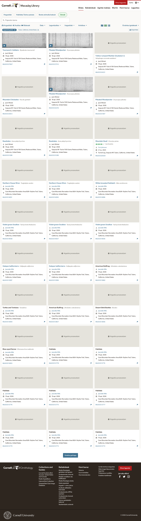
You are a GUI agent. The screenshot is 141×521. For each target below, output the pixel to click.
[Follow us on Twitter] (124, 476)
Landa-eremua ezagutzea (106, 467)
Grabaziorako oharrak (66, 474)
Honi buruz (125, 8)
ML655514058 (7, 239)
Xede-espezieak (64, 483)
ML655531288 (7, 155)
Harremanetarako (84, 475)
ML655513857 (54, 322)
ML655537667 (8, 64)
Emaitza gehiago (70, 455)
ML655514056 (100, 239)
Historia (81, 470)
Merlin (115, 8)
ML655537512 (54, 64)
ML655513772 (100, 446)
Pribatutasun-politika (105, 473)
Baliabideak (90, 8)
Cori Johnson (102, 147)
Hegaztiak (8, 15)
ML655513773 (54, 446)
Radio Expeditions (45, 479)
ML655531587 (100, 114)
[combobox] (37, 20)
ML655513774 (100, 363)
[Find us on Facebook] (119, 476)
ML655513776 (7, 405)
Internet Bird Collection (46, 481)
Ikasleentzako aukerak (66, 504)
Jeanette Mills (9, 186)
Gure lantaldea (83, 472)
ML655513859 (7, 322)
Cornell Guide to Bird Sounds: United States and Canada (46, 475)
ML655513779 (7, 446)
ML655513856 (100, 322)
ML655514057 (54, 239)
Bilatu (80, 8)
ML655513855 (7, 363)
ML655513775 (54, 405)
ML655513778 (54, 363)
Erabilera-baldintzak (104, 475)
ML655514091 (7, 197)
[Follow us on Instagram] (128, 476)
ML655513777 (100, 405)
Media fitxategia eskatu (66, 481)
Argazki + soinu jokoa (66, 485)
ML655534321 (100, 72)
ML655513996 (54, 280)
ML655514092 (54, 197)
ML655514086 (100, 197)
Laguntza (135, 8)
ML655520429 (100, 156)
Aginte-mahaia (103, 8)
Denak (62, 15)
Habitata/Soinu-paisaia (25, 15)
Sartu (131, 3)
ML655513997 (7, 280)
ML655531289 (54, 155)
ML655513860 (100, 280)
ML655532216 (54, 108)
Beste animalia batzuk (47, 15)
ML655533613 (7, 114)
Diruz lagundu (120, 3)
